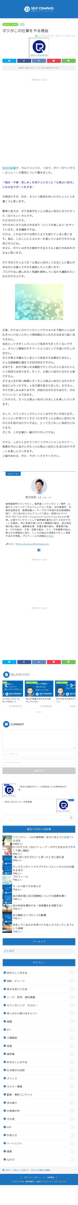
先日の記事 (9, 168)
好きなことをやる (41, 1062)
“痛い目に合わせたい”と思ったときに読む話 (38, 857)
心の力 (41, 1159)
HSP (41, 1127)
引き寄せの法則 (41, 1070)
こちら (50, 535)
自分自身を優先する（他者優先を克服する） (38, 905)
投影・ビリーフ (41, 981)
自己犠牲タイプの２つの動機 (29, 915)
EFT (41, 1029)
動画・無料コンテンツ (41, 1094)
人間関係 (41, 1038)
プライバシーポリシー (32, 1177)
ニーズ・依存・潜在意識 (41, 997)
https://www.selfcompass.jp (32, 543)
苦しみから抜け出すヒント (41, 1013)
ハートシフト (41, 1143)
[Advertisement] (39, 122)
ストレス (41, 1078)
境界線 (41, 1054)
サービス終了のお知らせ (27, 886)
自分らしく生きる (10, 24)
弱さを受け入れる (41, 989)
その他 (41, 1119)
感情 (41, 1021)
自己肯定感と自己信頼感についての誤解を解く (40, 896)
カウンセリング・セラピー (41, 1005)
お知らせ (41, 1135)
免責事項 (50, 1177)
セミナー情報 (41, 1086)
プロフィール (20, 876)
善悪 (41, 1151)
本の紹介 (41, 1103)
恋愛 (41, 1046)
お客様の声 (41, 1111)
